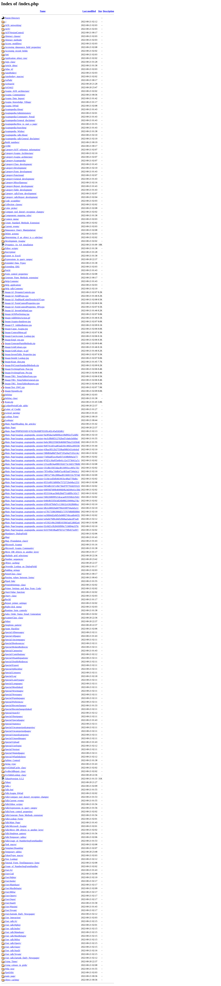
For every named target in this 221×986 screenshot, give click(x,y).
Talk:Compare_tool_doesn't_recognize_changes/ (27, 797)
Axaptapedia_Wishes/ (15, 131)
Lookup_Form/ (12, 416)
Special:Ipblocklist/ (13, 669)
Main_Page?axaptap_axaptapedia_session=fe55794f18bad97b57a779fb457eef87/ (42, 530)
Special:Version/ (12, 749)
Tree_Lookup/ (11, 859)
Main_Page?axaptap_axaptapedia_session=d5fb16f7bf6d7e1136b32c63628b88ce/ (42, 504)
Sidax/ (8, 621)
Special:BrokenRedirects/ (16, 647)
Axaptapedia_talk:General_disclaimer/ (22, 138)
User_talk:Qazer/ (12, 947)
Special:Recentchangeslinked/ (18, 709)
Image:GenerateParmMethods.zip (20, 343)
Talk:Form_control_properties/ (19, 811)
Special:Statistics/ (13, 724)
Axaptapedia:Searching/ (16, 127)
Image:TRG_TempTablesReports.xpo (22, 383)
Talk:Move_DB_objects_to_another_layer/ (24, 830)
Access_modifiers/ (13, 43)
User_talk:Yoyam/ (13, 954)
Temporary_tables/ (13, 852)
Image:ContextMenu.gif (16, 332)
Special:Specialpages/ (15, 720)
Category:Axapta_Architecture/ (19, 153)
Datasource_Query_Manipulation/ (20, 230)
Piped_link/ (10, 581)
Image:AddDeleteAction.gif (17, 318)
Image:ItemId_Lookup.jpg (17, 358)
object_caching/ (12, 980)
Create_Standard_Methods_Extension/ (22, 223)
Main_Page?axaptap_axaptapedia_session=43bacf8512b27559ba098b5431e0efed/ (42, 449)
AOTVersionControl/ (14, 32)
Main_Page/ (10, 427)
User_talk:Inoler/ (12, 928)
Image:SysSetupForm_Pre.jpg (18, 372)
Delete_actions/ (12, 234)
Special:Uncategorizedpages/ (18, 731)
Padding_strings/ (12, 570)
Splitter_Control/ (12, 760)
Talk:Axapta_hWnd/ (14, 793)
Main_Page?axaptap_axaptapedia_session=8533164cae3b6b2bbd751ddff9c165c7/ (42, 493)
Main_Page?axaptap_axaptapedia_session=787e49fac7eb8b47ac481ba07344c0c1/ (42, 471)
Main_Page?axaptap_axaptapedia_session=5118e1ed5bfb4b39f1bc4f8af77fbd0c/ (41, 479)
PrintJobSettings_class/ (15, 585)
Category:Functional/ (14, 175)
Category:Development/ (16, 168)
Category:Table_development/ (18, 190)
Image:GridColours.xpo (15, 347)
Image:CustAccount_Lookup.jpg (20, 336)
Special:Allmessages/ (14, 632)
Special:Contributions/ (15, 654)
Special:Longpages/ (14, 683)
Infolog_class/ (11, 398)
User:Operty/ (11, 895)
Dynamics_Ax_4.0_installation (19, 244)
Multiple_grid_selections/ (16, 555)
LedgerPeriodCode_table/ (16, 405)
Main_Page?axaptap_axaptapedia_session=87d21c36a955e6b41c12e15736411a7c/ (42, 460)
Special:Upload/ (12, 742)
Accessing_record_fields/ (16, 51)
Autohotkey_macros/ (14, 76)
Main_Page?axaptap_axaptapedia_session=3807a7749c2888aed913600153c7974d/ (42, 475)
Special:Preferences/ (14, 702)
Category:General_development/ (19, 179)
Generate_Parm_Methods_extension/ (21, 277)
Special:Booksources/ (15, 643)
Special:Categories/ (13, 650)
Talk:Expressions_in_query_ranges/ (21, 808)
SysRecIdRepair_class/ (15, 771)
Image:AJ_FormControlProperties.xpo (22, 303)
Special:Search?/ (12, 713)
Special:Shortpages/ (14, 716)
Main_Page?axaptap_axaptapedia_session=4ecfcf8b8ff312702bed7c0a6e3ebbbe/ (41, 438)
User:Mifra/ (10, 892)
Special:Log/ (10, 676)
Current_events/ (12, 226)
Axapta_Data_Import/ (15, 98)
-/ (5, 21)
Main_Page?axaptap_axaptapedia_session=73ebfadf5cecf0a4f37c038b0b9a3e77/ (41, 457)
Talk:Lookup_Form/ (14, 819)
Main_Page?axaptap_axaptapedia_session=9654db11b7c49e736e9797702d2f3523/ (42, 486)
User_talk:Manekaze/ (14, 932)
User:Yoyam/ (11, 910)
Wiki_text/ (10, 969)
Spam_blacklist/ (12, 628)
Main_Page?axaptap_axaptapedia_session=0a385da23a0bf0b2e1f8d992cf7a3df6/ (42, 435)
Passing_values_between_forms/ (19, 577)
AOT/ (7, 29)
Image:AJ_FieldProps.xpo (17, 296)
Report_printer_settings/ (16, 603)
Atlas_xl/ (9, 69)
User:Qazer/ (10, 899)
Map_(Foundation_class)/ (16, 541)
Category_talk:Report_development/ (21, 197)
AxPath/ (8, 80)
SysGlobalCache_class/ (15, 767)
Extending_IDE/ (12, 266)
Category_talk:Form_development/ (21, 193)
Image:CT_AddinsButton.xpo (18, 325)
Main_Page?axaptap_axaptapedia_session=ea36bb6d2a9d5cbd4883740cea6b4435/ (42, 515)
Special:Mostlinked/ (14, 687)
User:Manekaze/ (12, 884)
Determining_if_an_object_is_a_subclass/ (24, 237)
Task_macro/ (10, 844)
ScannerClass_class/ (14, 617)
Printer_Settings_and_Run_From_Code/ (23, 588)
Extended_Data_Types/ (15, 263)
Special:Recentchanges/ (15, 705)
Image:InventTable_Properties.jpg (20, 354)
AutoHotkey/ (11, 73)
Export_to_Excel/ (13, 255)
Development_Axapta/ (15, 241)
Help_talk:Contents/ (14, 288)
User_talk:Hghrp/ (13, 925)
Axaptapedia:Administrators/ (18, 113)
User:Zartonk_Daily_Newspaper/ (20, 914)
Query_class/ (11, 596)
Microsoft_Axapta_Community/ (19, 548)
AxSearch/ (10, 84)
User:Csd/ (9, 873)
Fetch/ (8, 270)
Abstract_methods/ (13, 40)
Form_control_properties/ (16, 274)
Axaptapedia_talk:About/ (16, 135)
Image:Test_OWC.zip (15, 387)
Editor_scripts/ (11, 248)
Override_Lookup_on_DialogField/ (21, 566)
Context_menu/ (12, 219)
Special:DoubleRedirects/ (16, 661)
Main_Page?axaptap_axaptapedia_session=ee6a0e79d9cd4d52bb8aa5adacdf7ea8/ (42, 519)
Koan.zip (9, 402)
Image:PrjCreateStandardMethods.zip (22, 365)
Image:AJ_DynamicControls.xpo (20, 292)
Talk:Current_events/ (14, 800)
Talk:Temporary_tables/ (15, 837)
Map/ (7, 537)
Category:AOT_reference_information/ (22, 149)
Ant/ (7, 54)
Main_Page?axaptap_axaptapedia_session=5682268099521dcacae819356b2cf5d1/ (42, 497)
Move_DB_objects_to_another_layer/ (22, 552)
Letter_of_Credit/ (13, 409)
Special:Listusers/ (13, 672)
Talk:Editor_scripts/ (14, 804)
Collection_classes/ (13, 204)
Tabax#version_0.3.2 (14, 778)
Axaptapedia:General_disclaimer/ (20, 120)
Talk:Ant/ (9, 789)
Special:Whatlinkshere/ (15, 756)
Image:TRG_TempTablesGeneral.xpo (22, 380)
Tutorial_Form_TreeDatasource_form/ (22, 863)
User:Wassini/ (11, 906)
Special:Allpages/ (13, 636)
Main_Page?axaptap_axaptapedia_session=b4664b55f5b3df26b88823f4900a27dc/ (42, 500)
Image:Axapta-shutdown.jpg (18, 321)
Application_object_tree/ (16, 58)
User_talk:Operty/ (13, 943)
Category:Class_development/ (18, 164)
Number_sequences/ (14, 559)
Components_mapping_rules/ (18, 215)
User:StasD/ (10, 903)
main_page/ (10, 976)
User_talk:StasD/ (12, 950)
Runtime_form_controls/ (16, 610)
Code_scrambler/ (12, 201)
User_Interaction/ (13, 917)
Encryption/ (10, 252)
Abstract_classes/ (13, 36)
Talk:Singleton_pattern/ (15, 833)
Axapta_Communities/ (15, 95)
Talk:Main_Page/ (12, 822)
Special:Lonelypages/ (14, 680)
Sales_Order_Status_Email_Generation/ (23, 614)
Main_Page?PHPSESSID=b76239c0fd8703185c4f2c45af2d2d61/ (34, 431)
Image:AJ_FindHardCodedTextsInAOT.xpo (25, 299)
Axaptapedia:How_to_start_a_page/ (21, 124)
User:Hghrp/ (10, 877)
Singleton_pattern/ (13, 625)
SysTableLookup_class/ (15, 775)
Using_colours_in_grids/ (16, 965)
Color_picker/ (11, 208)
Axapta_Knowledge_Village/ (18, 102)
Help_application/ (13, 285)
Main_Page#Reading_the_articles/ (20, 424)
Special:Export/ (12, 665)
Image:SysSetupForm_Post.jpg (19, 369)
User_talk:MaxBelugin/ (15, 936)
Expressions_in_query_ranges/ (19, 259)
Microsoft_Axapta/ (13, 544)
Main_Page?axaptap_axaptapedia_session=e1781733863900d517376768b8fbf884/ (42, 511)
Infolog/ (8, 394)
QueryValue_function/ (15, 592)
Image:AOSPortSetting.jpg (17, 314)
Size (100, 11)
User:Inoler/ (10, 881)
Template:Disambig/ (14, 848)
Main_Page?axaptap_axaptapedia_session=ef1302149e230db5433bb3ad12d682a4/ (42, 522)
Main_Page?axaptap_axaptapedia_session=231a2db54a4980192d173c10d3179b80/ (42, 464)
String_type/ (10, 764)
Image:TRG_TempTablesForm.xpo (21, 376)
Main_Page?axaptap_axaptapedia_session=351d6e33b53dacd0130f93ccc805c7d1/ (42, 468)
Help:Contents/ (12, 281)
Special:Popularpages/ (15, 698)
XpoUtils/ (9, 972)
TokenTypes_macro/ (14, 855)
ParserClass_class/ (13, 574)
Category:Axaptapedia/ (15, 160)
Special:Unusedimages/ (15, 738)
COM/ (8, 146)
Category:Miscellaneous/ (16, 182)
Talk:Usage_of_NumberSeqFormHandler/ (24, 841)
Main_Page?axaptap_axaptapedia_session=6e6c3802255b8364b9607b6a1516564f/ (42, 442)
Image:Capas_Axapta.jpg (16, 329)
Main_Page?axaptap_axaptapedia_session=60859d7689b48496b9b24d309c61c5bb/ (42, 489)
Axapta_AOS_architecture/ (17, 91)
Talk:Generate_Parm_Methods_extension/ (24, 815)
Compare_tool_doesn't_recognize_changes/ (24, 212)
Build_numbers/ (12, 142)
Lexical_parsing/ (12, 413)
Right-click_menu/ (13, 607)
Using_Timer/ (11, 961)
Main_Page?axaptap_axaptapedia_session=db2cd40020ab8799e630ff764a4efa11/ (42, 508)
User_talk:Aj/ (11, 921)
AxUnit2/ (9, 87)
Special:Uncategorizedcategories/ (20, 727)
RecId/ (8, 599)
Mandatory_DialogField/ (16, 533)
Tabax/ (8, 782)
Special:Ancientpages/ (15, 639)
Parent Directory (12, 18)
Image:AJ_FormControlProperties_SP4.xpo (24, 307)
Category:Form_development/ (18, 171)
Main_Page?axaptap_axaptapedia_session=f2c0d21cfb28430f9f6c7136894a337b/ (42, 526)
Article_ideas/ (11, 65)
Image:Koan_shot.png (15, 362)
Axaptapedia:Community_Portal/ (20, 116)
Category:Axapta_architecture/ (19, 157)
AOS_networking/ (13, 25)
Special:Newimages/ (14, 691)
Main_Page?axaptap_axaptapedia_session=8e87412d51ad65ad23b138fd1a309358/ (42, 446)
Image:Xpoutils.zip (13, 391)
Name (43, 11)
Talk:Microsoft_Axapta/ (16, 826)
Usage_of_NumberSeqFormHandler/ (21, 866)
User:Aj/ (9, 870)
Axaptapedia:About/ (14, 109)
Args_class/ (10, 62)
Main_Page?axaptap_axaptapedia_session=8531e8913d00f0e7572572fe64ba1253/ (42, 482)
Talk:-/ (8, 786)
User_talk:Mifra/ (12, 939)
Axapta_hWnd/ (12, 106)
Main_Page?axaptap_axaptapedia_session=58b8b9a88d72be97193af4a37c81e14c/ (42, 453)
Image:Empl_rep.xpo (14, 340)
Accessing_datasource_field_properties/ (23, 47)
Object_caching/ (12, 563)
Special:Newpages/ (13, 694)
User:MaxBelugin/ (13, 888)
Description (108, 11)
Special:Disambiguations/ (16, 658)
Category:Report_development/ (19, 186)
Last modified (89, 11)
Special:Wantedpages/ (15, 753)
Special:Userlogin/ (13, 745)
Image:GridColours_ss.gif (16, 351)
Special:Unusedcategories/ (17, 735)
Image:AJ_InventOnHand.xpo (18, 310)
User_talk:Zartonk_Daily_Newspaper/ (22, 958)
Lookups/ (9, 420)
